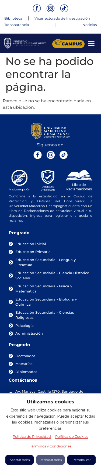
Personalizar (81, 460)
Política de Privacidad (32, 436)
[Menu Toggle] (91, 44)
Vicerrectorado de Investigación (62, 18)
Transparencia (16, 25)
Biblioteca (13, 18)
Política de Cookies (71, 436)
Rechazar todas (51, 460)
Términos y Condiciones (50, 446)
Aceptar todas (20, 460)
